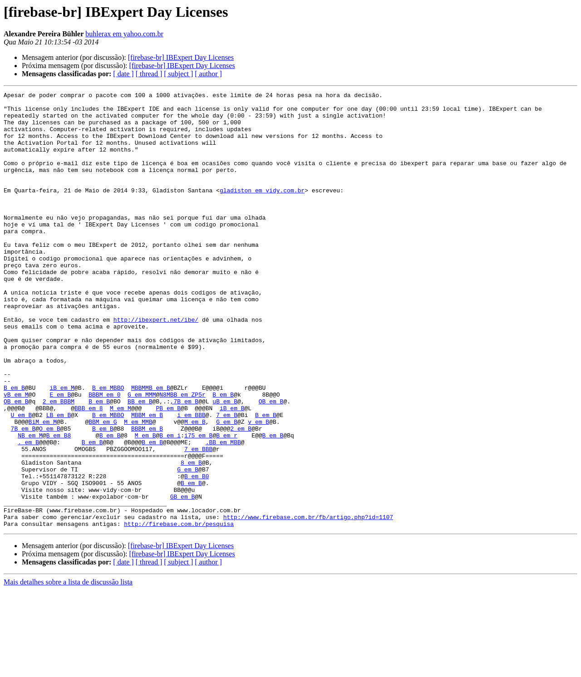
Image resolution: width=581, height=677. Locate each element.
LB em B (58, 480)
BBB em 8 (88, 472)
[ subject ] (178, 74)
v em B (258, 488)
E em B (60, 455)
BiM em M (43, 488)
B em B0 (196, 553)
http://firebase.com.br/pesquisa (179, 611)
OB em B (16, 464)
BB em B (140, 464)
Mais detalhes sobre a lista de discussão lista (68, 669)
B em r (226, 504)
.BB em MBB (223, 513)
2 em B (240, 496)
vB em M (16, 455)
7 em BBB (198, 521)
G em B (226, 488)
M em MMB (138, 488)
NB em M (30, 504)
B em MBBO (108, 447)
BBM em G (103, 488)
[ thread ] (149, 74)
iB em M (61, 447)
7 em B (226, 480)
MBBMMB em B (150, 447)
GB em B (182, 578)
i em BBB (191, 480)
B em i (170, 504)
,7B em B (184, 464)
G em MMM (142, 455)
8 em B (191, 537)
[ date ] (123, 74)
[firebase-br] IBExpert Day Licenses (181, 57)
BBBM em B (147, 496)
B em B (14, 447)
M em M (120, 472)
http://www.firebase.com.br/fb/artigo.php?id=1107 (308, 603)
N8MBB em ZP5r (182, 455)
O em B (49, 496)
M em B (195, 488)
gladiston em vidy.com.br (262, 210)
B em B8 (58, 504)
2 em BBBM (58, 464)
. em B (28, 513)
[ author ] (208, 74)
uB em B (224, 464)
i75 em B (198, 504)
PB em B (168, 472)
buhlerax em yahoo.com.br (124, 34)
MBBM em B (147, 480)
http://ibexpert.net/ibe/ (155, 366)
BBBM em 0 (104, 455)
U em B (21, 480)
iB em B (232, 472)
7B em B (23, 496)
